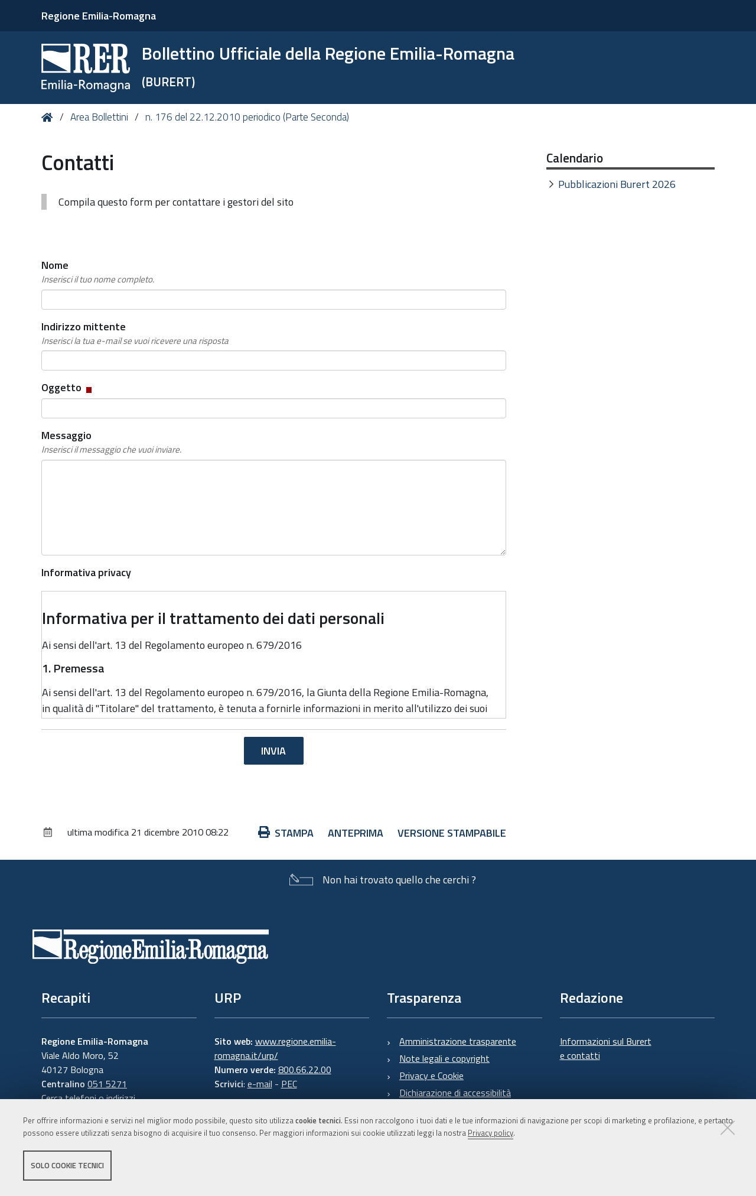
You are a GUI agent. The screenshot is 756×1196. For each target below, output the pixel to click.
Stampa (286, 833)
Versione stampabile (451, 833)
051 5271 (107, 1084)
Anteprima (355, 833)
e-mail (259, 1084)
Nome (97, 272)
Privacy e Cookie (431, 1075)
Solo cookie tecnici (67, 1165)
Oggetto (67, 387)
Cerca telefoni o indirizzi (88, 1098)
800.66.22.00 (304, 1069)
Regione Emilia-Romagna (98, 16)
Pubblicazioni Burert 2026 (617, 184)
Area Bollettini (99, 117)
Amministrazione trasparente (457, 1041)
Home (49, 117)
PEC (289, 1084)
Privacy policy (490, 1133)
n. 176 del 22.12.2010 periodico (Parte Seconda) (247, 117)
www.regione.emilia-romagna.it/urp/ (275, 1048)
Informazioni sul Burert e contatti (605, 1048)
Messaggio (111, 442)
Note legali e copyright (444, 1058)
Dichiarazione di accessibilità (455, 1093)
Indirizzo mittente (135, 333)
